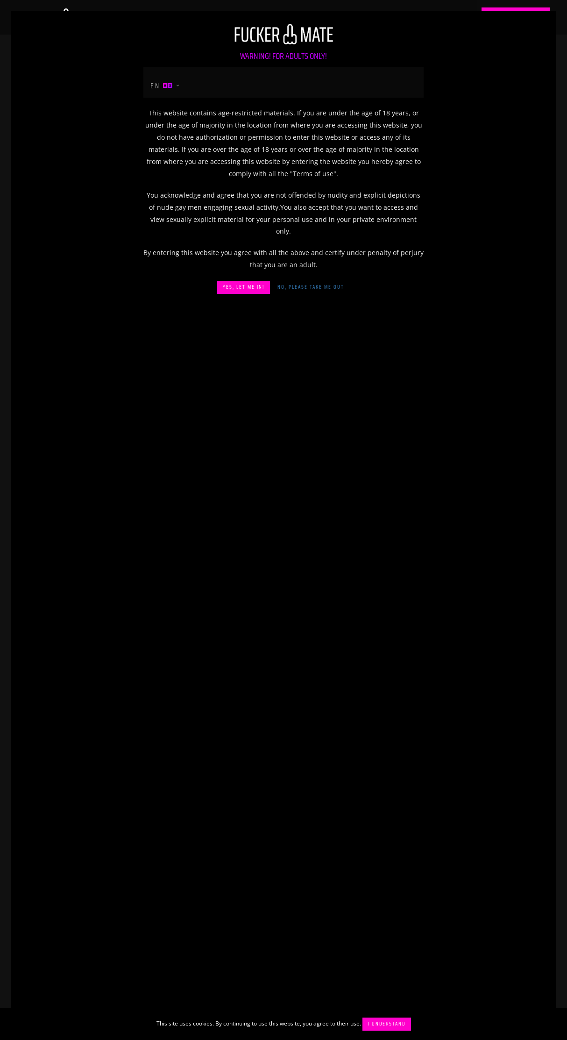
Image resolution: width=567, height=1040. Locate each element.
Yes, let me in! (243, 287)
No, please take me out (310, 287)
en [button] (162, 86)
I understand (386, 1024)
